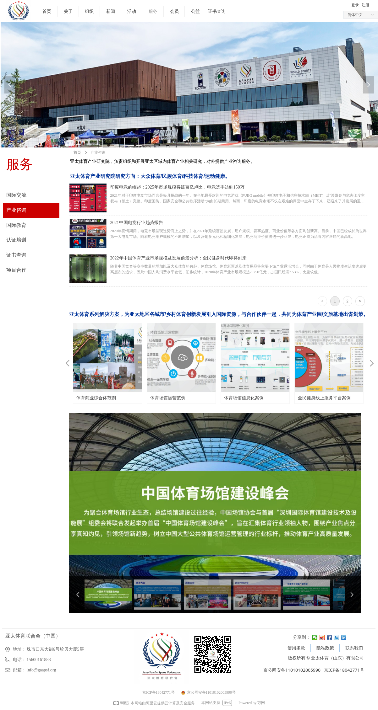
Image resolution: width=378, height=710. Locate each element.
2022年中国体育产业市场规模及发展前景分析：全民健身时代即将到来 (178, 258)
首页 (77, 152)
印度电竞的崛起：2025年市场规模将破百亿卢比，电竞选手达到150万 (177, 187)
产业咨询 (98, 152)
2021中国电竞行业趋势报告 (136, 222)
